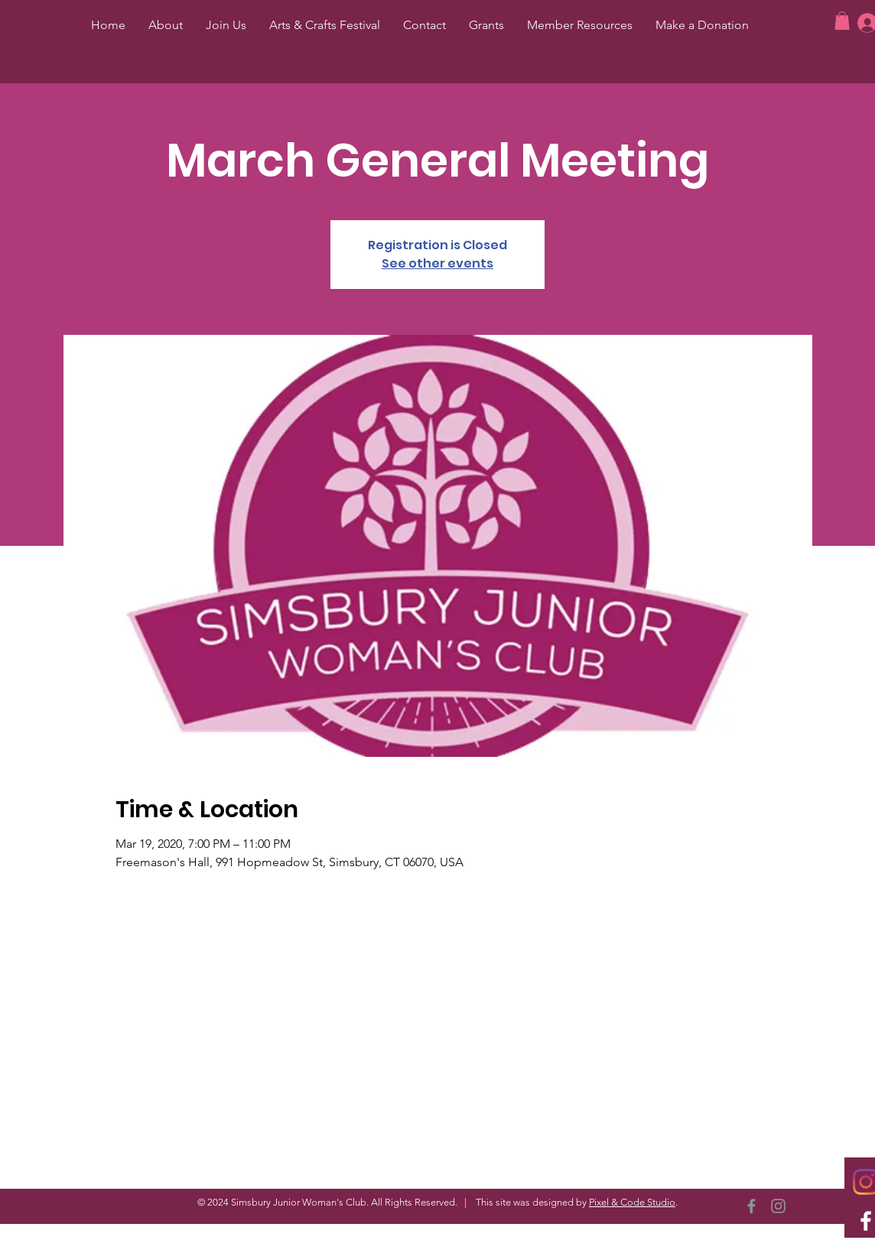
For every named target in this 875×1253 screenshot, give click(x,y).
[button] (842, 20)
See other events (437, 263)
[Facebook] (751, 1206)
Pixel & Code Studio (632, 1202)
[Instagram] (778, 1206)
